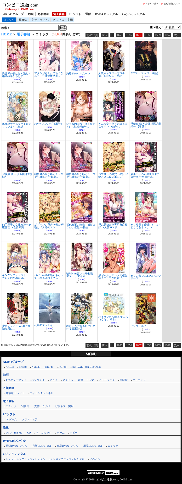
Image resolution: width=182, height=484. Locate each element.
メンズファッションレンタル (67, 458)
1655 (119, 35)
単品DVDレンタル (67, 445)
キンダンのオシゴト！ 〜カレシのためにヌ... (17, 276)
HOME (6, 34)
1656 (129, 35)
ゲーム (61, 432)
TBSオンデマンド (16, 379)
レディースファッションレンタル (25, 458)
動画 (31, 14)
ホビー (74, 432)
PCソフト (75, 14)
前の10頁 (92, 35)
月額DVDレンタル (16, 445)
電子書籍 (59, 14)
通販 (88, 14)
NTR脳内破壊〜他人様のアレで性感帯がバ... (80, 125)
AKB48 (10, 366)
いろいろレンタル (133, 14)
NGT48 (62, 366)
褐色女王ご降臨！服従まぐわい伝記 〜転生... (80, 226)
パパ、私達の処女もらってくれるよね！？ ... (48, 276)
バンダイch (37, 379)
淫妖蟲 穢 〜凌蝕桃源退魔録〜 (17, 175)
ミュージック (107, 379)
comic (17, 79)
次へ (177, 35)
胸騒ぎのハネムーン (78, 73)
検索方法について (172, 3)
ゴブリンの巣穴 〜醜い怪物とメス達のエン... (113, 175)
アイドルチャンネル (41, 393)
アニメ (53, 379)
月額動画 (43, 14)
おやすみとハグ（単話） (48, 123)
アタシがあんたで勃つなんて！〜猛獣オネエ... (48, 74)
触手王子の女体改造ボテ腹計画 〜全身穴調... (145, 175)
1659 (158, 35)
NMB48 (36, 366)
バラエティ (139, 379)
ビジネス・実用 (63, 20)
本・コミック (44, 432)
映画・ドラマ (86, 379)
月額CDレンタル (42, 445)
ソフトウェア (30, 419)
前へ (105, 35)
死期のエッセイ (43, 325)
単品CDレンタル (93, 445)
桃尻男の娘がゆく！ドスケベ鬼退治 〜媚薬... (48, 175)
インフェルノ (138, 326)
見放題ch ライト (15, 393)
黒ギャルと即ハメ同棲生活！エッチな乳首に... (112, 276)
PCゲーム (11, 419)
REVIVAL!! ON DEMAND (86, 366)
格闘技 (124, 379)
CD (29, 432)
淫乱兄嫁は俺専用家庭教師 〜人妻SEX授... (112, 226)
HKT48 (49, 366)
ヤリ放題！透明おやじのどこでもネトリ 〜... (145, 226)
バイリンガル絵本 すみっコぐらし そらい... (113, 318)
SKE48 (23, 366)
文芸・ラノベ (40, 20)
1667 (167, 35)
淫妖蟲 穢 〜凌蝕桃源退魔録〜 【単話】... (146, 125)
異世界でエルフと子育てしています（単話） (16, 125)
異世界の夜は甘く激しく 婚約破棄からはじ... (16, 75)
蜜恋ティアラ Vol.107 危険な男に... (16, 327)
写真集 (23, 20)
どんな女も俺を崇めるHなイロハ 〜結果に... (112, 125)
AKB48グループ (13, 14)
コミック (9, 20)
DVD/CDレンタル (106, 14)
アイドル (68, 379)
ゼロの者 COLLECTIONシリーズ (146, 277)
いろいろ (95, 458)
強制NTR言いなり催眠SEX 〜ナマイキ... (79, 275)
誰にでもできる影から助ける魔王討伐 (80, 327)
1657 (139, 35)
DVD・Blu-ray (14, 432)
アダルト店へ (152, 3)
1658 (148, 35)
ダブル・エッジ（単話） (145, 73)
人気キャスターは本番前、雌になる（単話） (111, 74)
